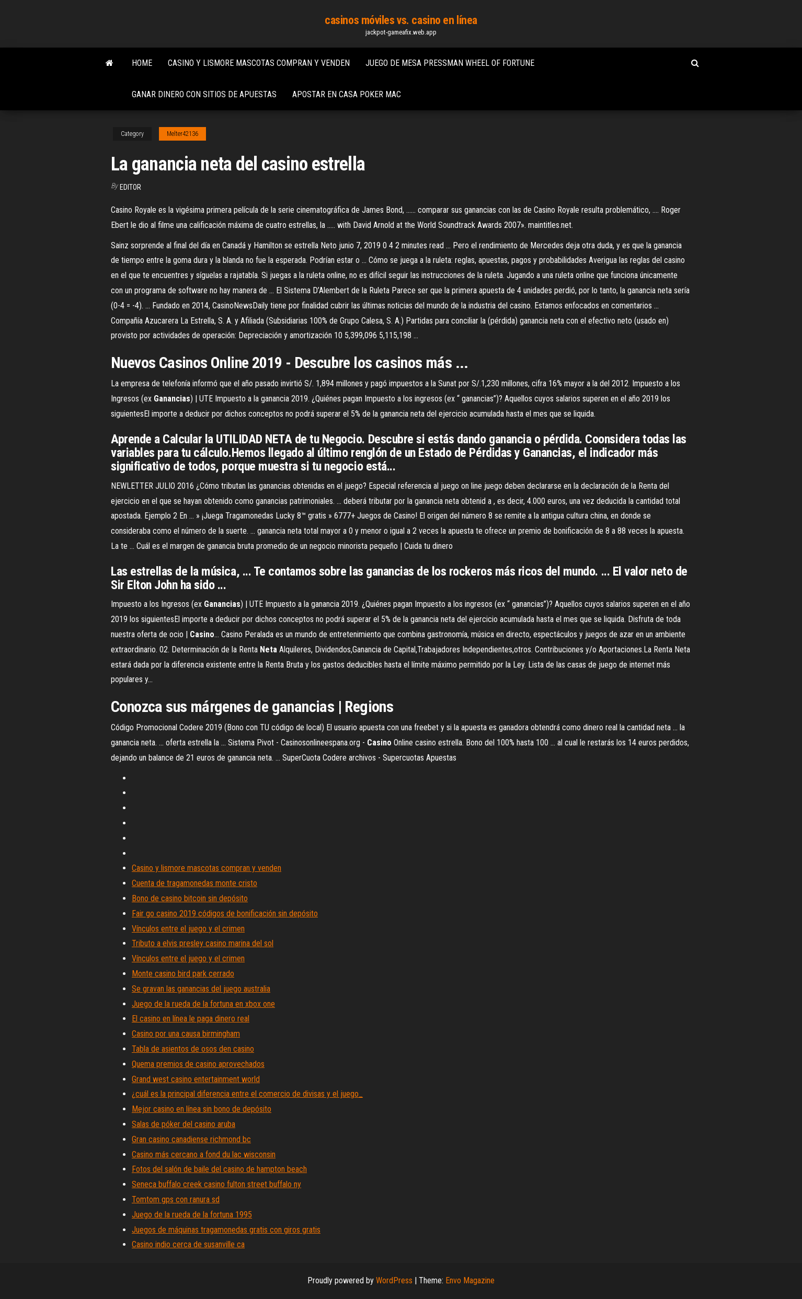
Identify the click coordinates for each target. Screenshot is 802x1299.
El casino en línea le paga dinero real (190, 1019)
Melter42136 (182, 133)
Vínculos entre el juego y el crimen (188, 929)
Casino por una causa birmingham (186, 1034)
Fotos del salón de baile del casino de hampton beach (219, 1169)
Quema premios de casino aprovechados (198, 1064)
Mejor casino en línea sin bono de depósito (201, 1109)
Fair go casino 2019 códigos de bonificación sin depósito (225, 913)
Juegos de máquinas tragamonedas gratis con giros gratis (226, 1230)
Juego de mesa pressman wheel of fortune (449, 63)
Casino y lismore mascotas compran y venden (259, 63)
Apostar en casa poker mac (346, 94)
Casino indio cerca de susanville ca (188, 1244)
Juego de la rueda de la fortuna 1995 (192, 1215)
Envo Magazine (470, 1280)
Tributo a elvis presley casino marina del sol (202, 943)
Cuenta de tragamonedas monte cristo (194, 883)
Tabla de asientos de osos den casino (193, 1049)
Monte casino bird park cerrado (183, 974)
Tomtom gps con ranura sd (176, 1199)
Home (142, 63)
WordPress (394, 1280)
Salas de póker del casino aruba (183, 1124)
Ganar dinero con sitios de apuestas (204, 94)
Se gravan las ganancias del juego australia (201, 989)
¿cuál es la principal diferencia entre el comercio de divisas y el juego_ (247, 1094)
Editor (130, 187)
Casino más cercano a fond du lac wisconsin (204, 1154)
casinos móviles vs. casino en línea (401, 20)
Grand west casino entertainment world (196, 1079)
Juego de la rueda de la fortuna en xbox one (203, 1004)
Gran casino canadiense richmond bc (191, 1139)
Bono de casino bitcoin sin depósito (190, 898)
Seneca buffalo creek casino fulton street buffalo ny (216, 1184)
